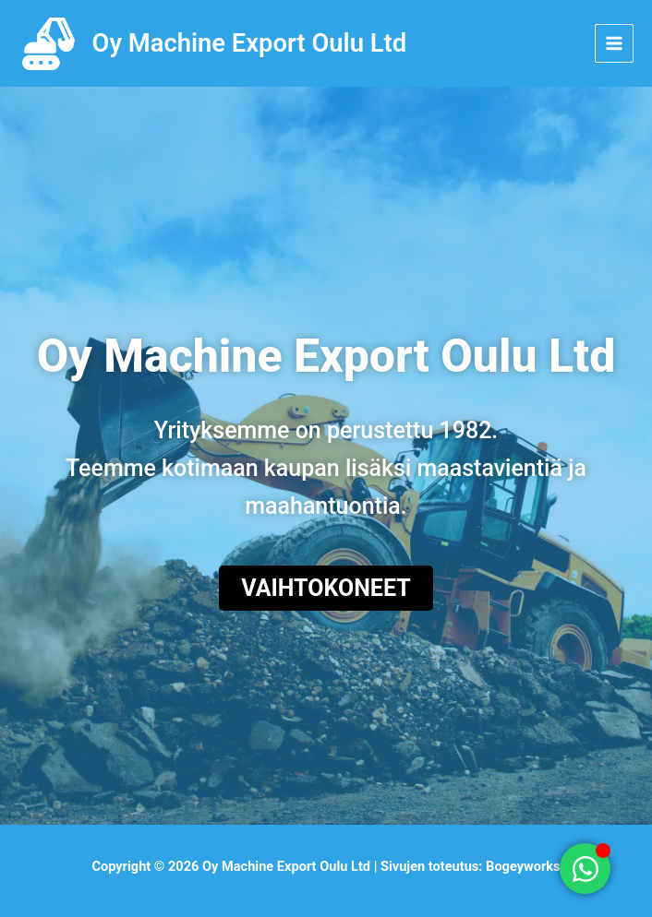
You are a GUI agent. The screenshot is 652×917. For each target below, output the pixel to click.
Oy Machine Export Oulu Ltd (249, 43)
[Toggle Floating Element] (585, 868)
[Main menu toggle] (614, 43)
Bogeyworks (523, 866)
